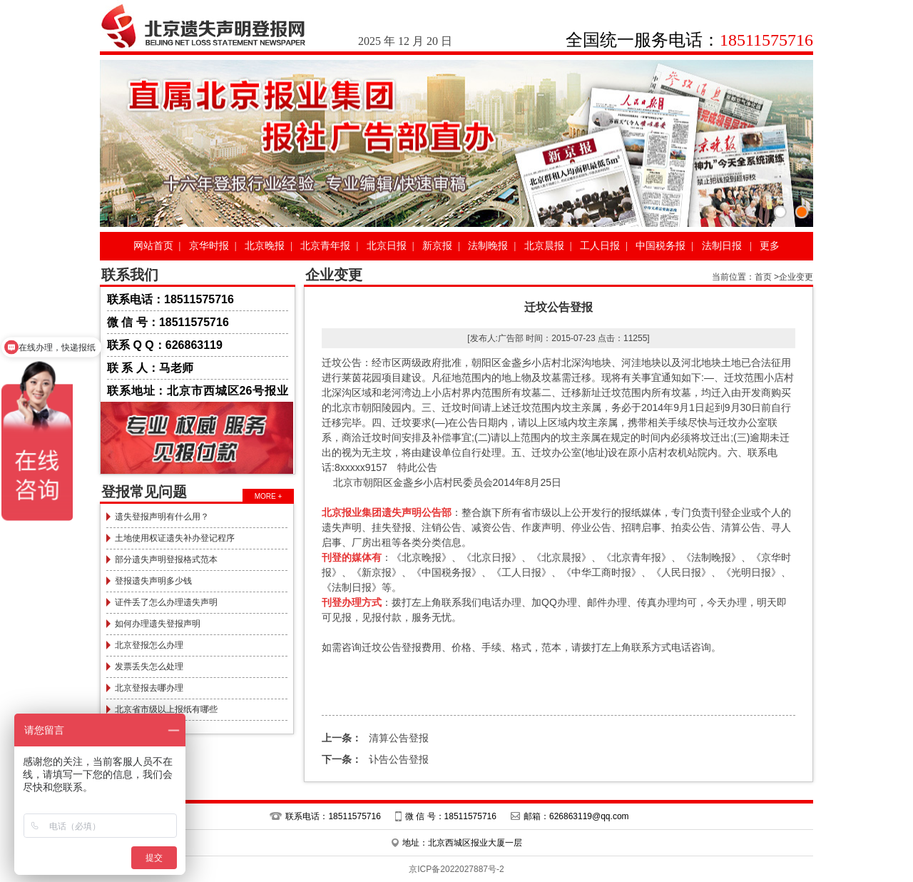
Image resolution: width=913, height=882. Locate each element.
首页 (763, 277)
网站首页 (153, 245)
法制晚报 (488, 245)
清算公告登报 (375, 738)
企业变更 (796, 277)
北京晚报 (265, 245)
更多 (770, 245)
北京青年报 (325, 245)
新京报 (437, 245)
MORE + (268, 496)
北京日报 (387, 245)
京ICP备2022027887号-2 (456, 869)
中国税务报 (660, 245)
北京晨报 (544, 245)
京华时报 (209, 245)
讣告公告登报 (375, 759)
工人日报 (600, 245)
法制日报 (722, 245)
